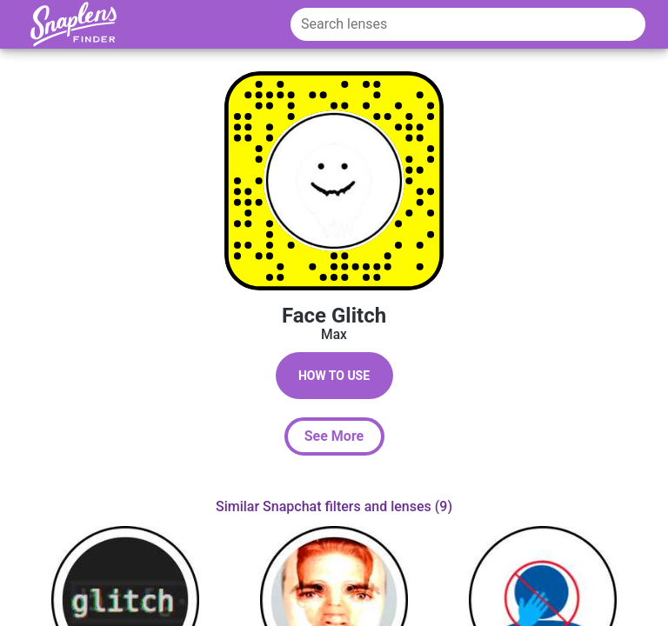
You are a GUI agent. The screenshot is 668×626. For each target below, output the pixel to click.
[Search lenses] (468, 24)
